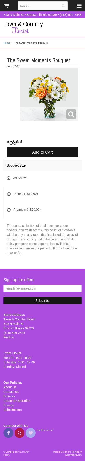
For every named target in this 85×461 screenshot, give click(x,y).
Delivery (9, 396)
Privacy (8, 405)
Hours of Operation (16, 401)
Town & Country (42, 27)
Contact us (11, 391)
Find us (8, 337)
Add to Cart (42, 152)
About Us (10, 387)
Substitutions (12, 410)
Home (6, 42)
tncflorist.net (45, 430)
